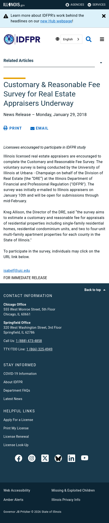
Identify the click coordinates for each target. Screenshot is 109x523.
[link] (18, 459)
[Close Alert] (104, 16)
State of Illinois (51, 511)
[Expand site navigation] (102, 39)
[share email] (40, 128)
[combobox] (71, 39)
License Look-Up (16, 445)
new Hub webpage (56, 21)
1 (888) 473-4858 (29, 341)
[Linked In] (71, 459)
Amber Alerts (13, 500)
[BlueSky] (58, 459)
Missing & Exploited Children (73, 490)
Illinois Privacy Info (65, 500)
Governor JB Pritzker (16, 511)
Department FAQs (16, 390)
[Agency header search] (89, 39)
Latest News (12, 399)
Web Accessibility (16, 490)
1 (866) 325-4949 (39, 349)
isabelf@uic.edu (16, 270)
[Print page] (13, 128)
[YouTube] (84, 459)
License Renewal (16, 436)
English (68, 39)
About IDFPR (13, 382)
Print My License (16, 428)
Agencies (75, 5)
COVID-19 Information (20, 374)
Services (97, 5)
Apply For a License (18, 420)
